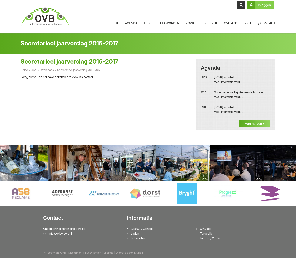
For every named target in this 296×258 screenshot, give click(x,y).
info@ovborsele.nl (57, 233)
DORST (138, 252)
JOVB (190, 23)
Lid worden (169, 23)
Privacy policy (92, 252)
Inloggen (259, 5)
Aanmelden (254, 124)
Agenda (131, 23)
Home (24, 70)
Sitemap (108, 252)
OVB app (230, 23)
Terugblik (209, 23)
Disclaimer (74, 252)
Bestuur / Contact (259, 23)
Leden (149, 23)
